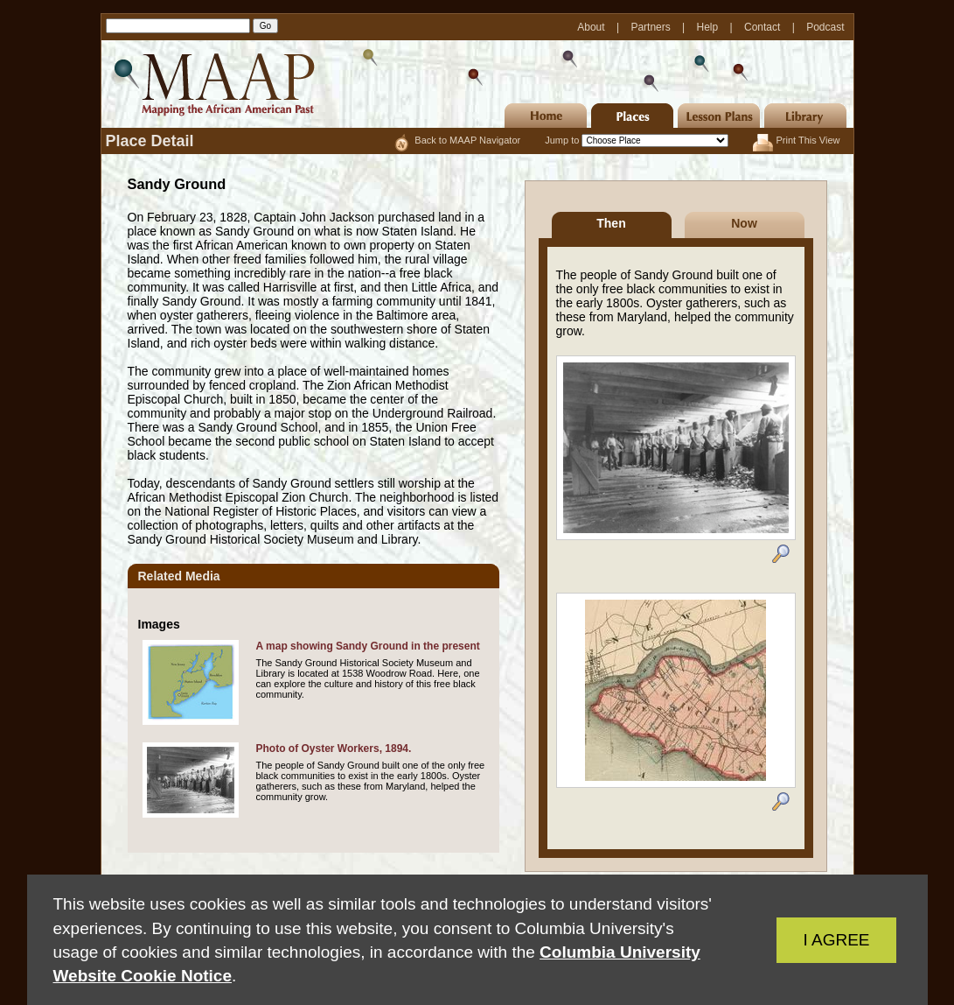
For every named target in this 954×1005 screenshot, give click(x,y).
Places (632, 115)
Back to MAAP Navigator (468, 140)
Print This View (808, 140)
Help (709, 27)
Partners (651, 27)
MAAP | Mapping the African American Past (210, 84)
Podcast (825, 27)
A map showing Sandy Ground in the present (368, 646)
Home (546, 115)
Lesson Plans (719, 115)
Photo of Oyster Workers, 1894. (334, 748)
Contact (763, 27)
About (592, 27)
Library (805, 115)
